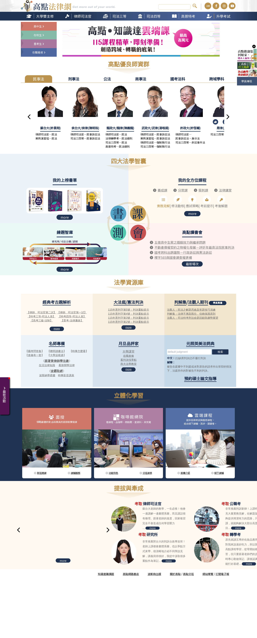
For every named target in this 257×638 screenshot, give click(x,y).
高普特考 (188, 16)
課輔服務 (75, 472)
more (65, 217)
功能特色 (113, 472)
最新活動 (4, 392)
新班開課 (41, 472)
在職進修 (128, 355)
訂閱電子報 (222, 574)
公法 (107, 78)
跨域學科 (216, 78)
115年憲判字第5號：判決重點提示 (128, 309)
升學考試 (223, 16)
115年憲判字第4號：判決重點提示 (128, 313)
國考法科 (177, 78)
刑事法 (73, 78)
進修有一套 (34, 354)
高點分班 (188, 574)
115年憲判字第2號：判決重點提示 (128, 321)
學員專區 (246, 81)
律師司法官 (82, 16)
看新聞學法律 (67, 365)
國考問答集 (34, 350)
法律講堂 (225, 190)
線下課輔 (219, 472)
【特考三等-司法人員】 (41, 316)
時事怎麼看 (79, 350)
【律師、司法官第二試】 (41, 312)
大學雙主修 (45, 16)
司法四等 (153, 16)
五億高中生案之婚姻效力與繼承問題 (178, 242)
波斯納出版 (154, 574)
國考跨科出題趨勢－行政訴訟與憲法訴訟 (181, 251)
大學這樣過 (56, 354)
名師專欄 (57, 343)
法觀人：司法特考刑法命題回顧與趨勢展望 (192, 317)
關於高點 (175, 574)
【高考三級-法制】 (41, 320)
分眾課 (182, 190)
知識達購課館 (106, 574)
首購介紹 (185, 472)
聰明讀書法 (56, 350)
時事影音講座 (66, 375)
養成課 (162, 190)
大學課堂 (128, 351)
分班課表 (147, 472)
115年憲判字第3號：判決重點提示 (128, 317)
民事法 (38, 78)
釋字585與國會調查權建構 (172, 256)
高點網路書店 (131, 574)
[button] (29, 117)
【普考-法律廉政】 (72, 320)
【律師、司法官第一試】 (72, 312)
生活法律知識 (47, 365)
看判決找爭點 (128, 359)
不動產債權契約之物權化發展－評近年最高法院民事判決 (192, 247)
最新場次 (192, 262)
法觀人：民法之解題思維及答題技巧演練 (191, 309)
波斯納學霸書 (47, 375)
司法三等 (119, 16)
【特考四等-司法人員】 (72, 316)
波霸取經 (57, 370)
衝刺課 (203, 190)
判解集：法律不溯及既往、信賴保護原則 (191, 313)
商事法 (140, 78)
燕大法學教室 (128, 363)
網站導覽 (208, 574)
